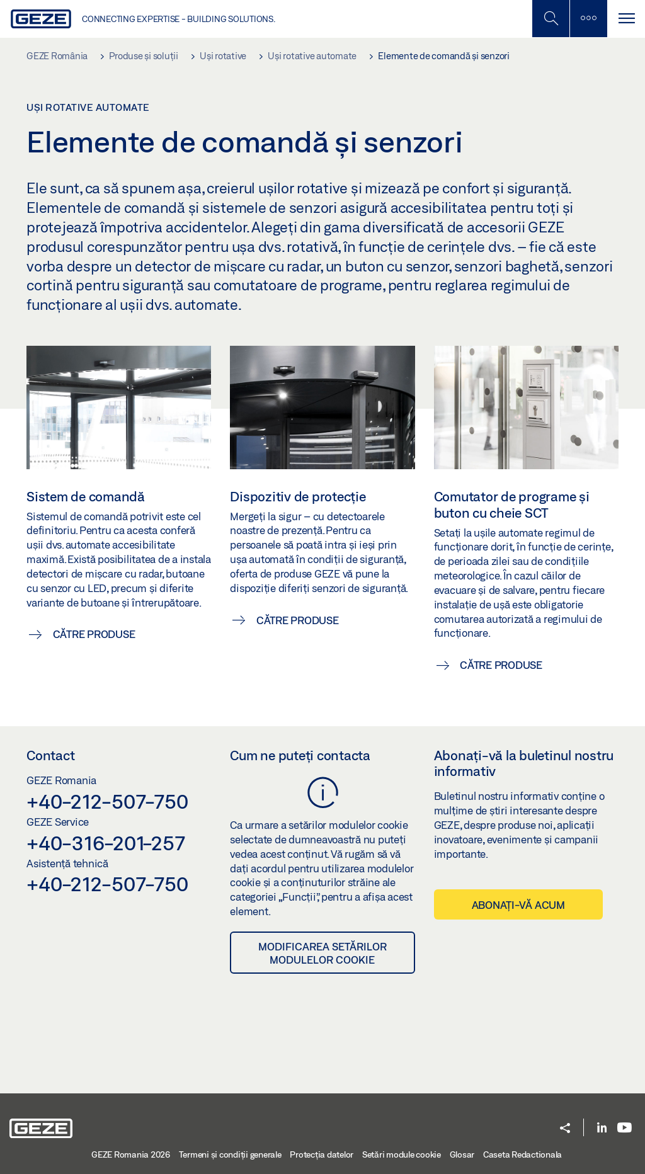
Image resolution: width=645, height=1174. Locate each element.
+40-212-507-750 (107, 801)
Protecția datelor (321, 1154)
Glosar (462, 1154)
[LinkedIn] (602, 1128)
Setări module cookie (401, 1154)
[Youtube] (624, 1128)
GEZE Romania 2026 (130, 1154)
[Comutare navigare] (626, 18)
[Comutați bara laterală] (588, 18)
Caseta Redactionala (522, 1154)
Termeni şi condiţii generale (230, 1154)
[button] (565, 1129)
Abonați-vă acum (518, 905)
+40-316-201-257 (105, 842)
